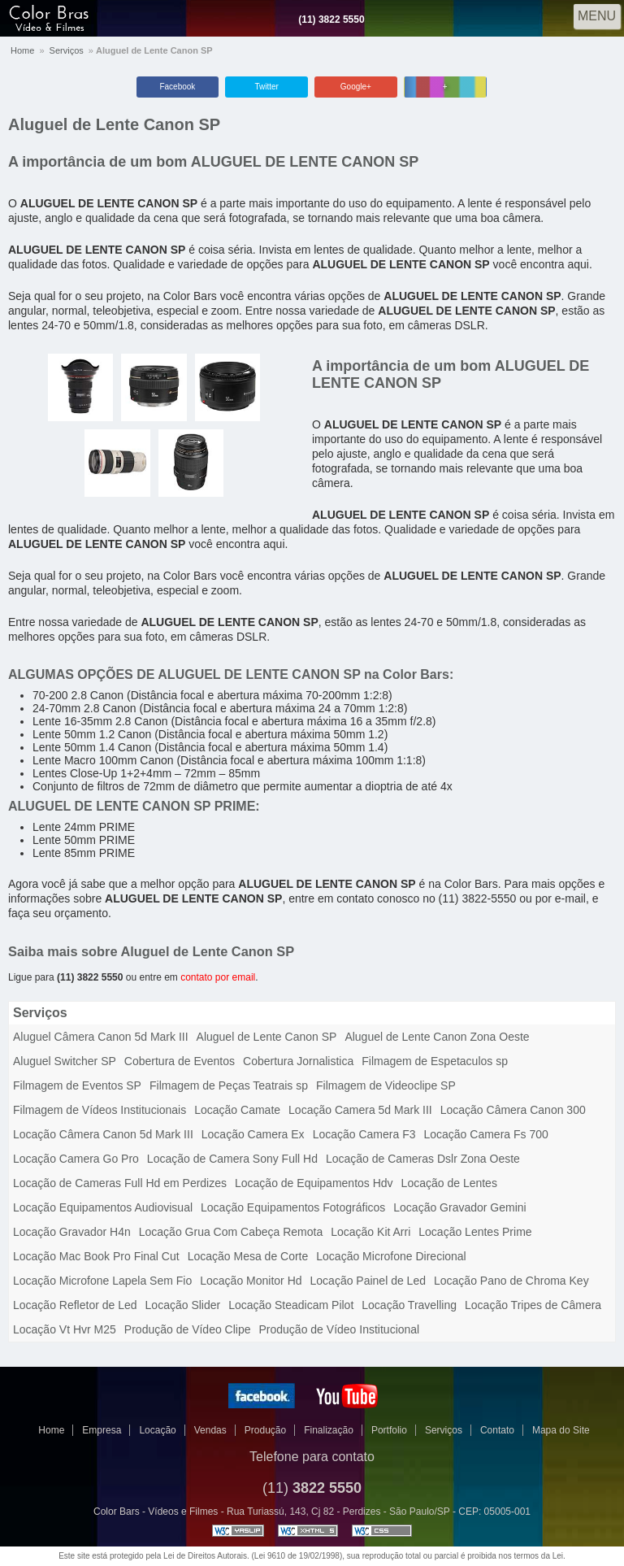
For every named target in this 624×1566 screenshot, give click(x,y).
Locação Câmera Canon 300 (513, 1109)
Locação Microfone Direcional (391, 1256)
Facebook (177, 86)
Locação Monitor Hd (250, 1280)
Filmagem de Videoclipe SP (386, 1085)
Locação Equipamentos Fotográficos (293, 1207)
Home (22, 50)
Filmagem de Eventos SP (77, 1085)
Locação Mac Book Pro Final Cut (96, 1256)
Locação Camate (237, 1109)
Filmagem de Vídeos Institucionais (99, 1109)
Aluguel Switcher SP (64, 1061)
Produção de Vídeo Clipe (187, 1329)
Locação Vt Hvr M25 (64, 1329)
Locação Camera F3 (364, 1134)
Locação (157, 1430)
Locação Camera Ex (253, 1134)
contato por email (217, 977)
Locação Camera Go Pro (76, 1158)
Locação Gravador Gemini (459, 1207)
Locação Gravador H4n (72, 1231)
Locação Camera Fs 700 (485, 1134)
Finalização (328, 1430)
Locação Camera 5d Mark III (360, 1109)
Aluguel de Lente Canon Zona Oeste (436, 1036)
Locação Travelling (409, 1305)
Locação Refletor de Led (75, 1305)
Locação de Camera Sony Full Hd (232, 1158)
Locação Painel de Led (368, 1280)
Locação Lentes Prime (474, 1231)
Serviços (67, 50)
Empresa (101, 1430)
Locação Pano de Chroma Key (511, 1280)
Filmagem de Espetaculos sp (435, 1061)
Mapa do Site (561, 1430)
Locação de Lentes (449, 1183)
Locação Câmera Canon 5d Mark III (103, 1134)
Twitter (266, 86)
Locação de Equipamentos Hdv (314, 1183)
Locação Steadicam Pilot (290, 1305)
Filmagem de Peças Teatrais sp (229, 1085)
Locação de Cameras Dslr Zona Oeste (423, 1158)
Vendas (210, 1430)
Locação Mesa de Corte (248, 1256)
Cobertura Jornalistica (298, 1061)
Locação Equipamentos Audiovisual (103, 1207)
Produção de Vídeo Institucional (339, 1329)
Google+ (355, 86)
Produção (265, 1430)
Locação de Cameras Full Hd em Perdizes (120, 1183)
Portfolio (389, 1430)
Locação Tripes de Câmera (533, 1305)
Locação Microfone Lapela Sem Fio (102, 1280)
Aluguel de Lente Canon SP (114, 124)
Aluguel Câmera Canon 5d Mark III (100, 1036)
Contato (497, 1430)
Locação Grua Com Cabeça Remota (231, 1231)
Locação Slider (183, 1305)
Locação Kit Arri (370, 1231)
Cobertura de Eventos (179, 1061)
